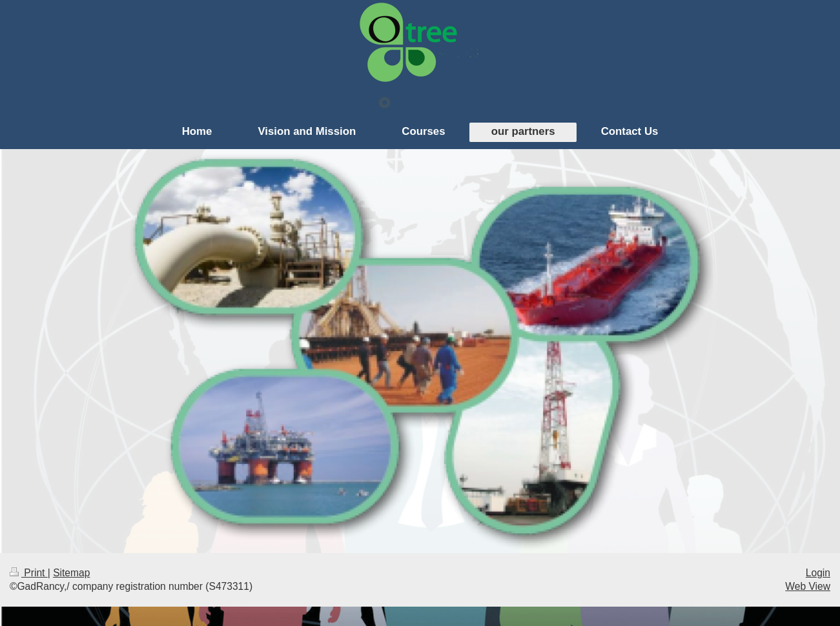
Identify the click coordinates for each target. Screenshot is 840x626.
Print (29, 572)
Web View (807, 586)
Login (818, 572)
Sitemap (71, 572)
